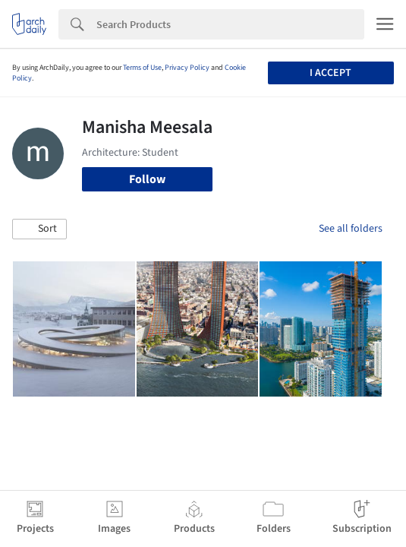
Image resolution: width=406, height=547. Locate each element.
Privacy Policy (187, 67)
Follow (147, 179)
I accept (330, 73)
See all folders (350, 228)
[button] (39, 229)
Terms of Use (142, 67)
